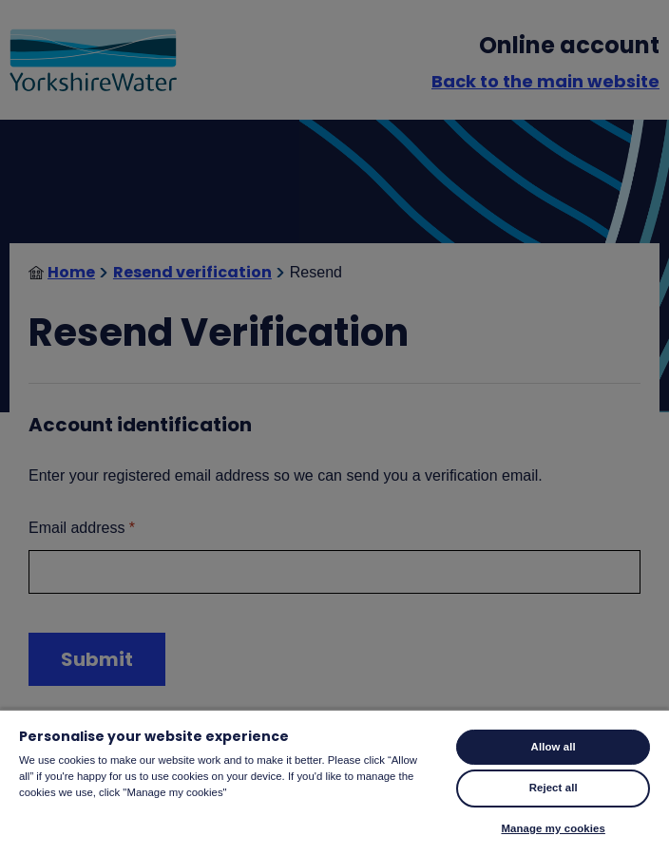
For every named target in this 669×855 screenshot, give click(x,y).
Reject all (553, 787)
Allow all (553, 746)
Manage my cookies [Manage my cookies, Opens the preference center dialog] (552, 828)
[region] (334, 782)
